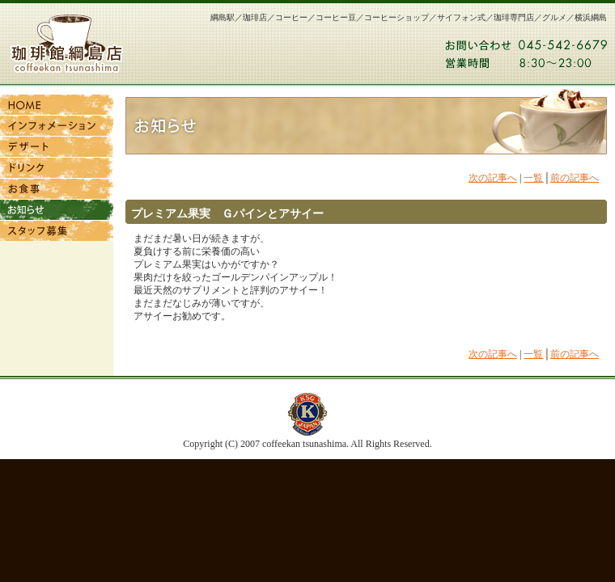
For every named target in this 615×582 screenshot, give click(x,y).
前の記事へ (574, 177)
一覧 (533, 177)
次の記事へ (493, 177)
